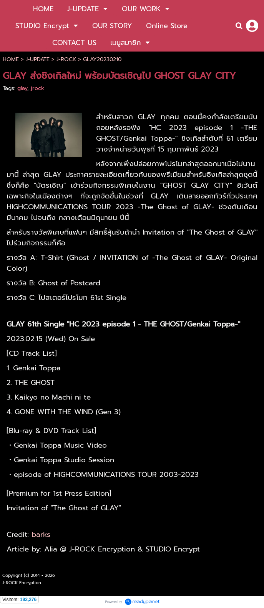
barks (41, 534)
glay (22, 88)
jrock (37, 88)
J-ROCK (66, 59)
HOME (11, 59)
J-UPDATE (38, 59)
